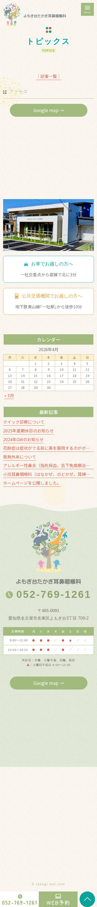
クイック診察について (23, 422)
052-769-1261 (48, 594)
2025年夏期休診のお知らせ (28, 430)
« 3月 (9, 395)
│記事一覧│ (48, 76)
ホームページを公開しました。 (32, 483)
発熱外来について (19, 457)
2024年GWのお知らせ (23, 439)
